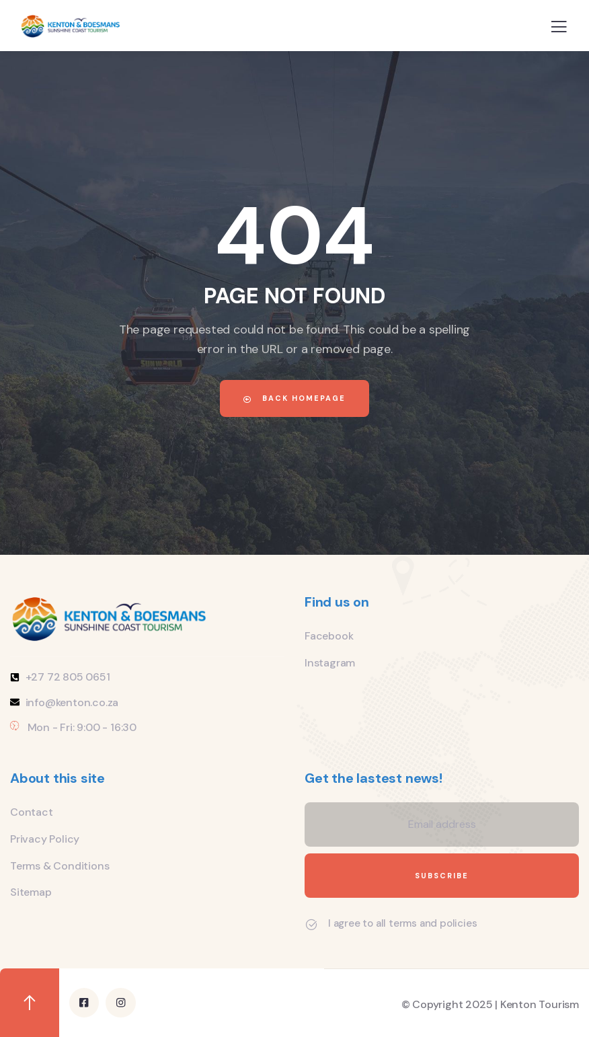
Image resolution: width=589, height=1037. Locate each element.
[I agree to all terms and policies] (311, 924)
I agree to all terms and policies (402, 923)
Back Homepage (294, 398)
